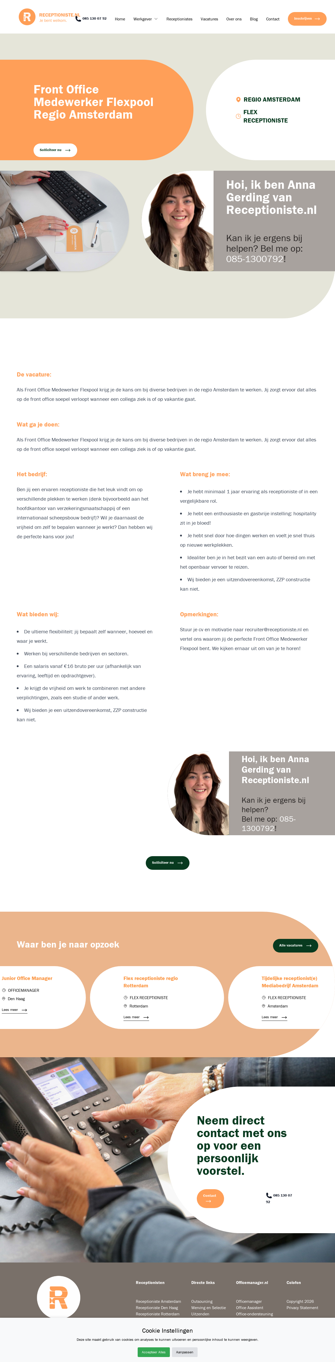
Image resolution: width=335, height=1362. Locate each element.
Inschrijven (307, 19)
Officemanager (249, 1301)
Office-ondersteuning (254, 1313)
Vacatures (209, 18)
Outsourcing (202, 1301)
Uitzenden (200, 1313)
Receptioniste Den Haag (157, 1307)
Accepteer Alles (154, 1352)
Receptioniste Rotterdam (158, 1313)
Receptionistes (179, 18)
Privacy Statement (302, 1307)
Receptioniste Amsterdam (158, 1301)
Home (120, 18)
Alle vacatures (295, 946)
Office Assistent (249, 1307)
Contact (273, 18)
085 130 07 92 (91, 19)
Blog (254, 18)
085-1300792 (254, 258)
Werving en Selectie (208, 1307)
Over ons (234, 18)
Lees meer (19, 1010)
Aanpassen (184, 1352)
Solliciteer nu (55, 150)
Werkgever (142, 18)
